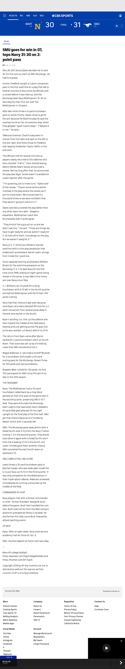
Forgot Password (41, 644)
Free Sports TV (9, 613)
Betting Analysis (10, 616)
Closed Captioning (72, 620)
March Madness (10, 620)
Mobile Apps (8, 623)
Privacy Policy (70, 609)
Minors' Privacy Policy (74, 613)
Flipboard (7, 654)
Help (97, 606)
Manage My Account (43, 633)
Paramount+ (39, 616)
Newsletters (39, 637)
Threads (7, 651)
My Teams (38, 640)
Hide (9, 657)
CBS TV (37, 620)
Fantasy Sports (10, 609)
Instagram (7, 640)
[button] (106, 648)
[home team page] (87, 25)
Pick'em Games (10, 606)
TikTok (6, 637)
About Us (38, 606)
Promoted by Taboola (111, 591)
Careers (37, 609)
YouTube (7, 633)
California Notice (71, 623)
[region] (106, 648)
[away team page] (39, 25)
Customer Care (101, 609)
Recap (6, 41)
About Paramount (42, 613)
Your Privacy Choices (73, 616)
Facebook (7, 644)
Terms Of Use (70, 606)
